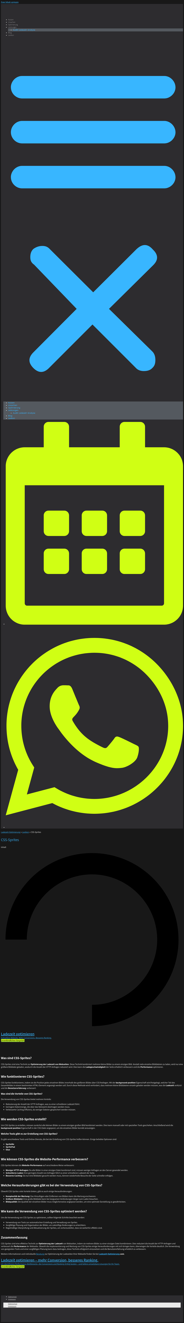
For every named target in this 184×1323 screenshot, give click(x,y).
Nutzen (11, 19)
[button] (93, 219)
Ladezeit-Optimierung (10, 832)
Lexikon (11, 35)
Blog (10, 32)
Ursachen (11, 22)
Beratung (40, 1254)
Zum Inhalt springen (10, 2)
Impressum (12, 1299)
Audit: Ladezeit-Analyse (24, 30)
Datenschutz (12, 1297)
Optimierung (13, 24)
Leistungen (12, 27)
